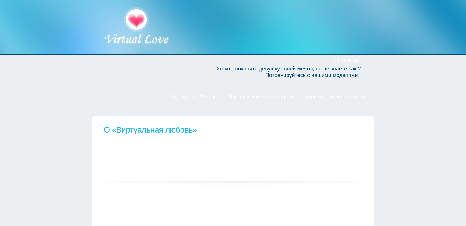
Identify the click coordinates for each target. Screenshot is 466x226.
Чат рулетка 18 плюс (195, 97)
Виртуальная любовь (137, 27)
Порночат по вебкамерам (334, 97)
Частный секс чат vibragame (262, 97)
